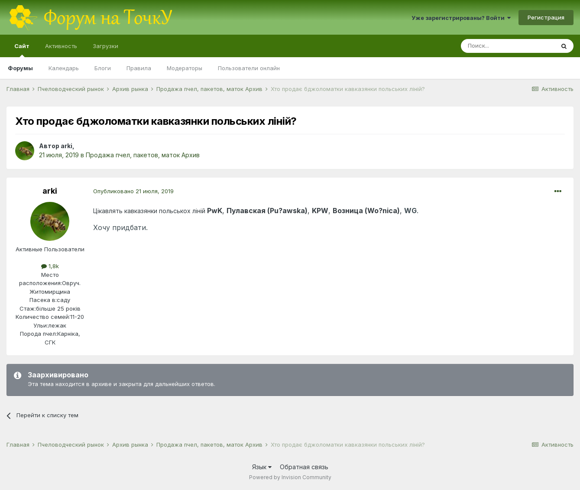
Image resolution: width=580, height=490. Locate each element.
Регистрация (546, 17)
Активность (61, 45)
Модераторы (184, 68)
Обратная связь (304, 467)
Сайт (21, 49)
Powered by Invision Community (290, 477)
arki (66, 145)
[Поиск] (507, 46)
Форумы (20, 68)
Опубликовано (133, 191)
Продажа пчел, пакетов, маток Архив (143, 155)
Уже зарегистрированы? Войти (461, 17)
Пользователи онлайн (249, 68)
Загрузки (105, 45)
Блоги (102, 68)
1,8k (50, 266)
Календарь (64, 68)
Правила (138, 68)
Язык (262, 467)
